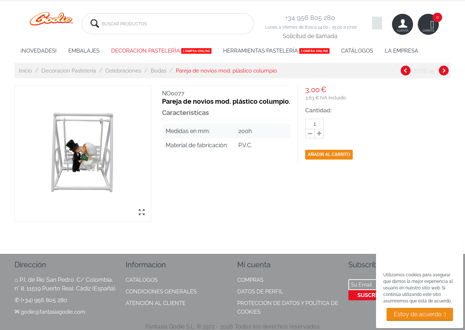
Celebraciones (123, 70)
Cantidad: (318, 110)
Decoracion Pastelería (68, 70)
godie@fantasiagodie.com (53, 312)
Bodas (158, 70)
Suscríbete (373, 295)
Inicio (25, 70)
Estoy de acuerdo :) (420, 314)
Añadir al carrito (329, 154)
